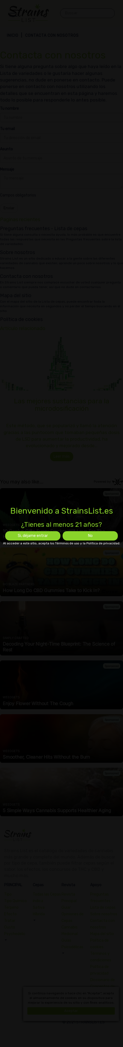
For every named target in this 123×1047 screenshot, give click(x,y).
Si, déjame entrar (33, 535)
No (90, 535)
